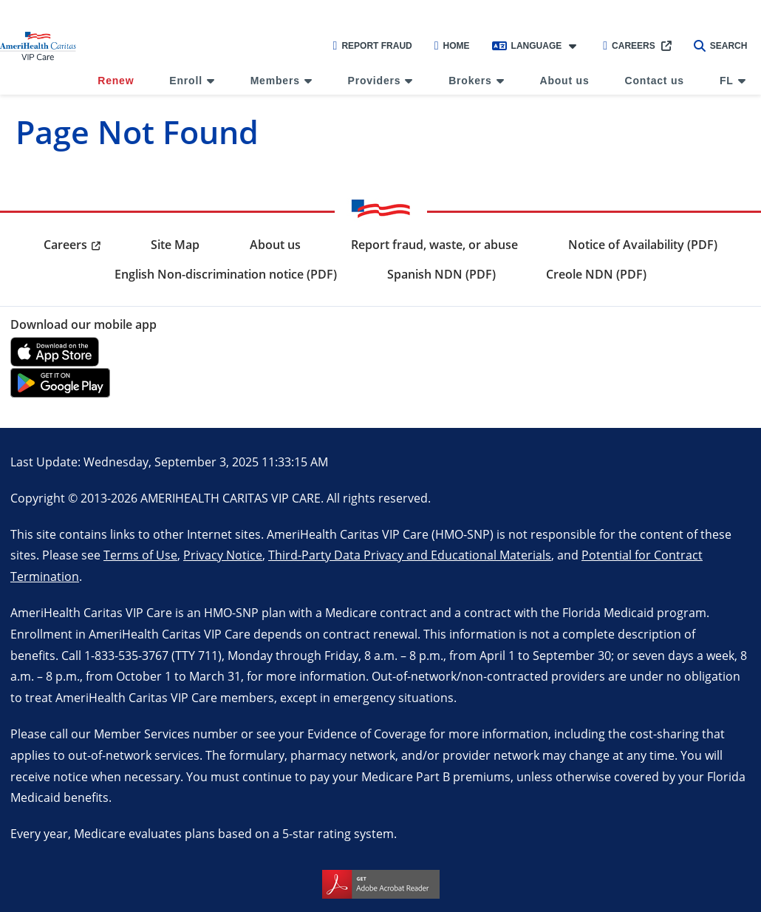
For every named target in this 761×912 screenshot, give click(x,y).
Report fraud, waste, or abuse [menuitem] (434, 244)
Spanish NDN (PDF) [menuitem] (441, 274)
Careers (629, 46)
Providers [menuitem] (374, 80)
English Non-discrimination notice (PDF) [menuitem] (226, 274)
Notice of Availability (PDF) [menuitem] (642, 244)
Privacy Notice (222, 554)
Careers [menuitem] (65, 244)
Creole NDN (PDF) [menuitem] (596, 274)
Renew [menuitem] (116, 80)
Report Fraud (372, 46)
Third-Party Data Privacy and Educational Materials (409, 554)
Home (452, 46)
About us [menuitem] (565, 80)
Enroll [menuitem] (185, 80)
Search (721, 46)
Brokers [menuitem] (470, 80)
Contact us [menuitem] (654, 80)
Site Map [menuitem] (175, 244)
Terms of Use (140, 554)
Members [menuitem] (275, 80)
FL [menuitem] (727, 80)
